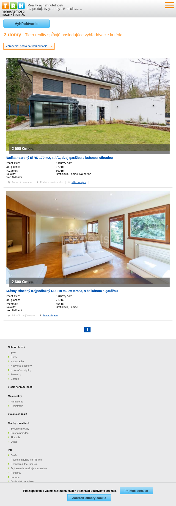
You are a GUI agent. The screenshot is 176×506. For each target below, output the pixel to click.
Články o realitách (19, 423)
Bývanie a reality (20, 428)
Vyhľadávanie (26, 24)
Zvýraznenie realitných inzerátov (29, 468)
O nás (14, 441)
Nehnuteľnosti (16, 347)
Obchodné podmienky (23, 481)
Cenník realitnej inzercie (24, 464)
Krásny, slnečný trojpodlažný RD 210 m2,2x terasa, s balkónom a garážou (62, 291)
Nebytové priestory (21, 365)
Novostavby (17, 361)
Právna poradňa (20, 433)
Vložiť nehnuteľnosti (20, 386)
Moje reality (15, 396)
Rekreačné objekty (21, 370)
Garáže (15, 378)
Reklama (16, 472)
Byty (13, 352)
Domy (14, 357)
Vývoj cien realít (17, 414)
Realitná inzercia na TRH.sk (26, 459)
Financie (15, 437)
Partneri (15, 477)
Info (10, 449)
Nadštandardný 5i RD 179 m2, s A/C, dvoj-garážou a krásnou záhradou (59, 158)
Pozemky (16, 374)
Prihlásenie (17, 401)
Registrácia (17, 406)
